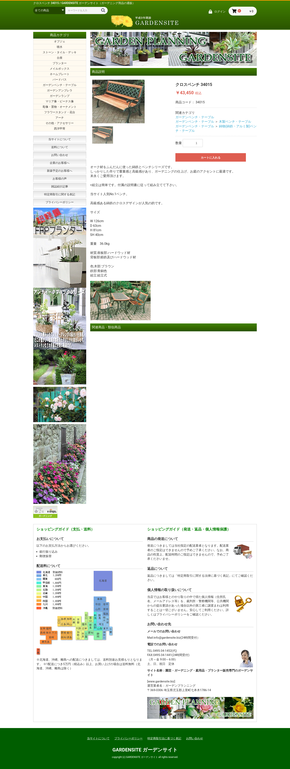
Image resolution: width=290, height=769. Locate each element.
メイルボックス (59, 68)
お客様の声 (60, 178)
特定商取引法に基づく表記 (164, 738)
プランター (60, 63)
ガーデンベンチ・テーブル (60, 85)
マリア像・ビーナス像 (60, 101)
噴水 (59, 46)
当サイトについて (59, 139)
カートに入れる (211, 157)
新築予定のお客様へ (59, 170)
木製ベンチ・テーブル (235, 121)
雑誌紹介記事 (59, 186)
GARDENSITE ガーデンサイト (145, 750)
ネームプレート (59, 74)
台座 (59, 57)
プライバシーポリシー (60, 202)
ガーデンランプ (59, 95)
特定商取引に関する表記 (59, 194)
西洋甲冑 (59, 128)
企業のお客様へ (59, 162)
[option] (132, 101)
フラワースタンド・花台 (59, 112)
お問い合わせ (59, 155)
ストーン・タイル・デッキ (60, 52)
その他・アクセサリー (60, 123)
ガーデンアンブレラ (59, 90)
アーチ (59, 117)
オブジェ (59, 41)
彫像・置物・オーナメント (60, 106)
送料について (59, 147)
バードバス (60, 79)
